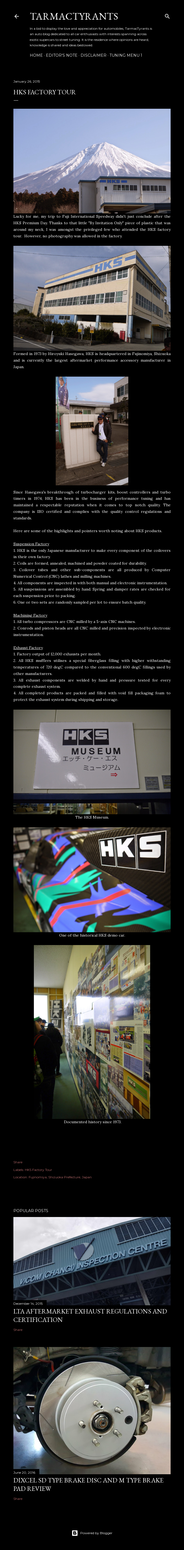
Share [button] (17, 1162)
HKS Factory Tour (38, 1170)
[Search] (167, 15)
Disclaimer (93, 55)
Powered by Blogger (92, 1533)
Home (36, 55)
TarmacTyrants (74, 16)
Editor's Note (62, 55)
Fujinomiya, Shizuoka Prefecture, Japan (60, 1177)
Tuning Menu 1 (125, 55)
